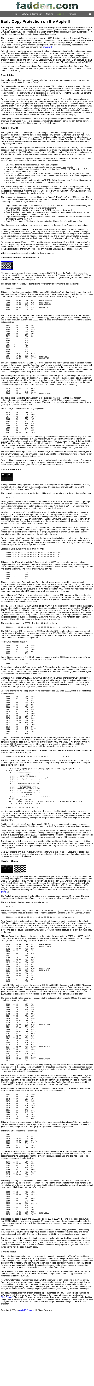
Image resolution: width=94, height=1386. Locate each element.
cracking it (47, 47)
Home (14, 14)
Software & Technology (32, 14)
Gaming (49, 14)
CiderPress (6, 1370)
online (3, 929)
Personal (72, 14)
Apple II (61, 14)
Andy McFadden (26, 1383)
